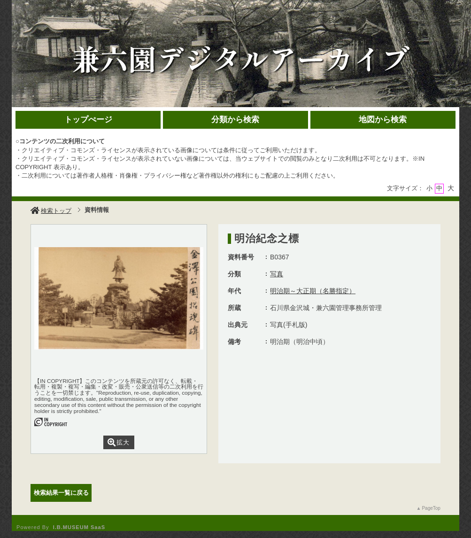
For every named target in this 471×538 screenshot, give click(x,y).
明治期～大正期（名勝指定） (312, 291)
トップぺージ (88, 119)
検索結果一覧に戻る (61, 492)
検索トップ (51, 210)
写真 (276, 274)
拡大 (119, 442)
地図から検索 (383, 119)
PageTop (431, 508)
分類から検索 (235, 119)
